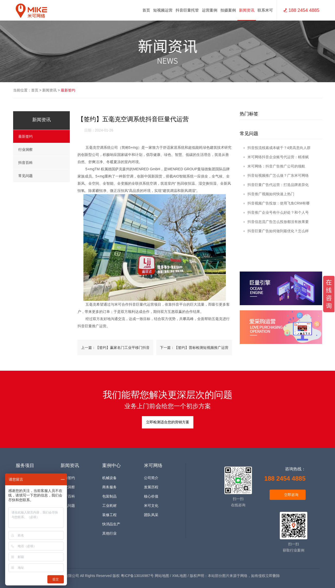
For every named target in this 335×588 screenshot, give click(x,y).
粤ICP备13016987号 (137, 576)
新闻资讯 (49, 90)
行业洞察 (41, 149)
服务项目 (25, 465)
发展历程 (151, 487)
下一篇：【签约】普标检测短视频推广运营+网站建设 (194, 350)
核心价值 (151, 496)
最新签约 (68, 90)
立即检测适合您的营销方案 (167, 422)
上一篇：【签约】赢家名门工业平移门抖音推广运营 (115, 350)
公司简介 (151, 478)
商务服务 (109, 487)
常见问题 (41, 176)
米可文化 (151, 506)
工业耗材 (109, 506)
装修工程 (109, 515)
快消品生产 (111, 524)
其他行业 (109, 533)
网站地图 (162, 576)
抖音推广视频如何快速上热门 (268, 194)
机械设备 (109, 478)
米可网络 (153, 465)
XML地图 (179, 576)
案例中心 (111, 465)
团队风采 (151, 515)
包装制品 (109, 496)
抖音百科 (41, 163)
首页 (146, 10)
